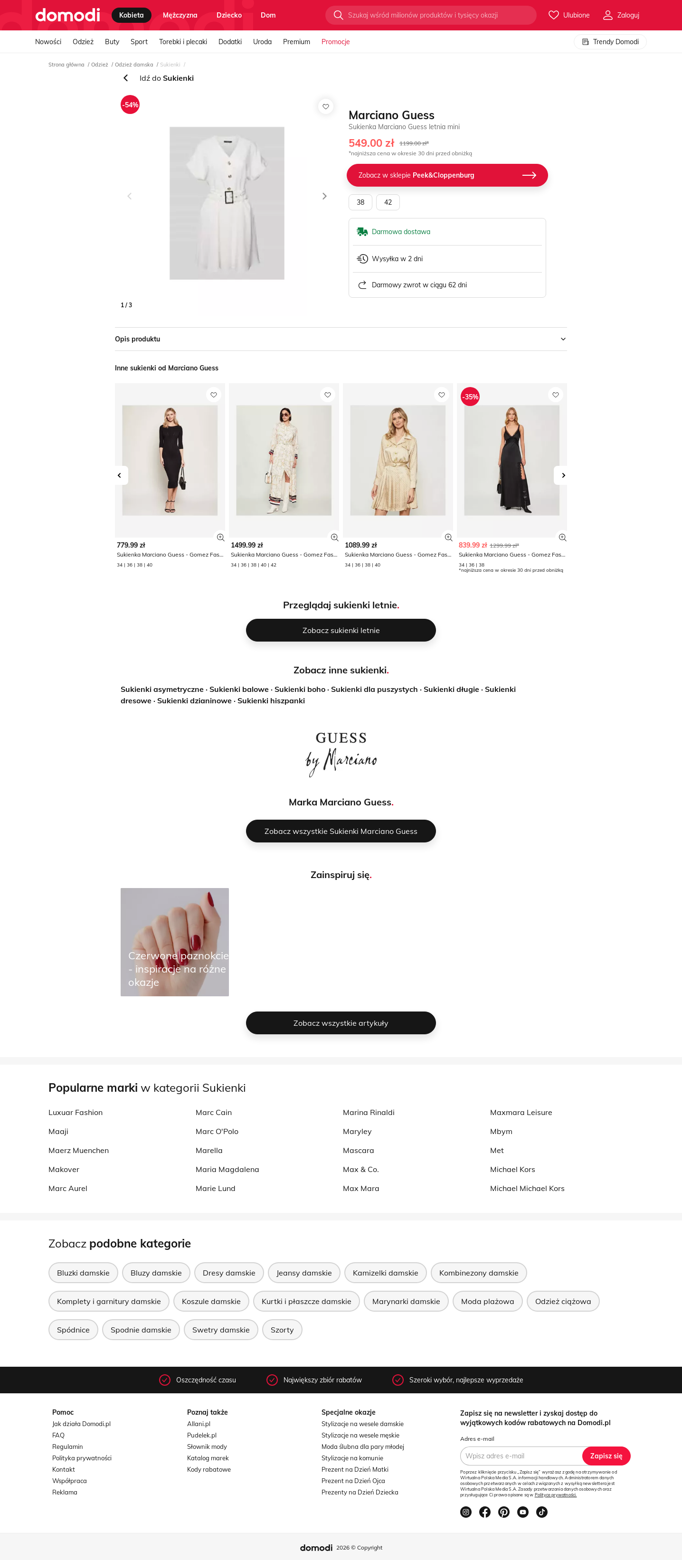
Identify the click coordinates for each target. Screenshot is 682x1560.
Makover (63, 1169)
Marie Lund (216, 1188)
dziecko (229, 15)
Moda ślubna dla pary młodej (363, 1446)
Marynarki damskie (406, 1301)
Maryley (357, 1131)
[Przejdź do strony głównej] (67, 15)
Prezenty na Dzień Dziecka (360, 1492)
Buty (112, 42)
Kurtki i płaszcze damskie (306, 1301)
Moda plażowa (487, 1301)
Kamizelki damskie (385, 1272)
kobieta (131, 15)
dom (268, 15)
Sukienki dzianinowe (194, 700)
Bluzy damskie (156, 1272)
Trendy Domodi (610, 42)
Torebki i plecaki (183, 42)
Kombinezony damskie (479, 1272)
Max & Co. (361, 1169)
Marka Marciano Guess (340, 802)
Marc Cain (214, 1112)
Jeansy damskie (304, 1272)
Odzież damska (134, 64)
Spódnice (73, 1329)
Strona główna (66, 64)
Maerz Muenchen (78, 1150)
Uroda (262, 42)
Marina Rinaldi (369, 1112)
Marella (209, 1150)
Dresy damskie (229, 1272)
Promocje (336, 42)
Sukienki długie (451, 689)
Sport (139, 42)
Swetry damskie (221, 1329)
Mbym (501, 1131)
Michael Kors (512, 1169)
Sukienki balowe (239, 689)
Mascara (358, 1150)
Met (497, 1150)
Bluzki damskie (83, 1272)
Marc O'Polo (217, 1131)
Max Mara (361, 1188)
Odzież (83, 42)
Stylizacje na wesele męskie (360, 1435)
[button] (130, 203)
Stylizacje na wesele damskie (363, 1424)
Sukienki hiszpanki (271, 700)
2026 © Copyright (359, 1547)
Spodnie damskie (141, 1329)
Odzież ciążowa (563, 1301)
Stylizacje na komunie (352, 1458)
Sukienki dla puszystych (374, 689)
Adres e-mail (477, 1438)
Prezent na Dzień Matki (355, 1469)
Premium (296, 42)
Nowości (48, 42)
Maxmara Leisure (521, 1112)
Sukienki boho (300, 689)
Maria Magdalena (227, 1169)
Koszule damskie (211, 1301)
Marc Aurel (67, 1188)
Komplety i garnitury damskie (109, 1301)
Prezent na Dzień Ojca (353, 1480)
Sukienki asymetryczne (162, 689)
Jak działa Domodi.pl (81, 1424)
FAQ (58, 1435)
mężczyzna (180, 15)
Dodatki (230, 42)
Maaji (58, 1131)
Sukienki (170, 64)
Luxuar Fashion (75, 1112)
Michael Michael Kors (527, 1188)
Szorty (282, 1329)
